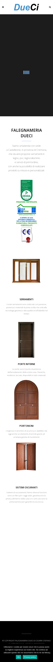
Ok (18, 657)
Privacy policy (30, 657)
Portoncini (26, 425)
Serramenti (26, 299)
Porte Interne (26, 364)
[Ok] (49, 652)
